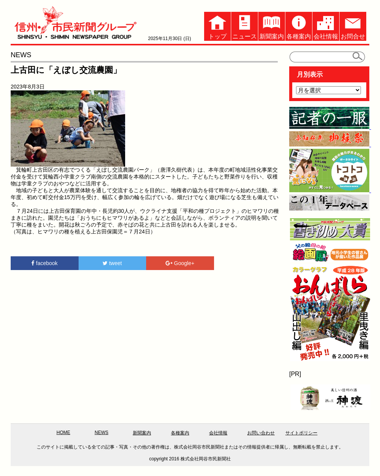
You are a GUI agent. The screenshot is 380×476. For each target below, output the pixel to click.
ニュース (244, 26)
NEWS (101, 432)
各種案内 (298, 26)
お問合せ (353, 26)
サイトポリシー (301, 433)
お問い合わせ (261, 433)
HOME (63, 432)
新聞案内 (271, 26)
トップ (217, 26)
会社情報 (325, 26)
